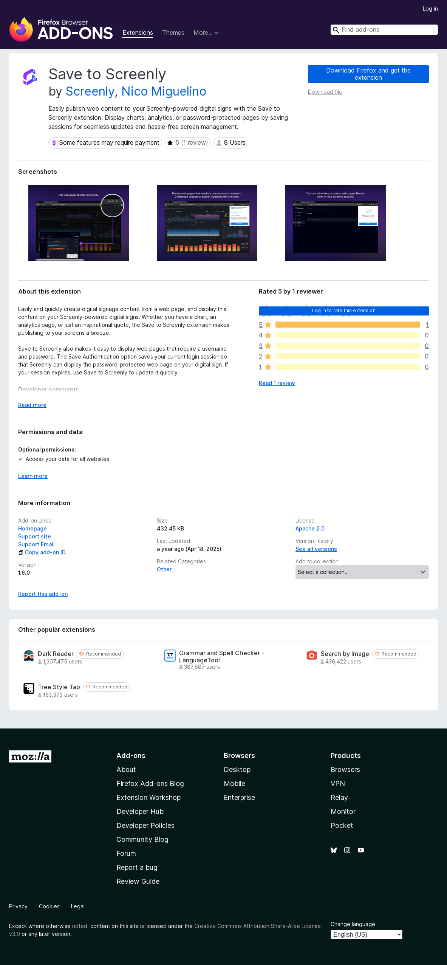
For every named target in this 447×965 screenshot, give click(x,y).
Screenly (90, 91)
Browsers (345, 769)
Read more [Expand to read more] (32, 405)
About (126, 769)
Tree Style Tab (59, 687)
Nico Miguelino (163, 91)
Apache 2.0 (310, 528)
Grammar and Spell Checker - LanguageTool (221, 657)
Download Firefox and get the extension (368, 73)
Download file (325, 91)
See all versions (316, 549)
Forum (126, 853)
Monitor (343, 811)
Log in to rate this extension (344, 310)
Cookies (49, 906)
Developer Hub (140, 811)
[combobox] (384, 30)
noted (79, 926)
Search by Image (345, 653)
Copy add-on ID (42, 552)
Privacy (18, 906)
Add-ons (130, 755)
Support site (34, 536)
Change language (353, 924)
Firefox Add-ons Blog (150, 783)
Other (164, 569)
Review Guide (137, 881)
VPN (338, 783)
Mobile (234, 783)
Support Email (36, 544)
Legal (78, 906)
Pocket (342, 825)
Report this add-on (43, 594)
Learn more (33, 476)
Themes (173, 32)
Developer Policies (145, 825)
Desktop (237, 769)
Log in (430, 8)
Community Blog (142, 839)
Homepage (32, 528)
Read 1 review (277, 383)
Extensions (137, 32)
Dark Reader (56, 653)
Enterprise (239, 797)
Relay (339, 797)
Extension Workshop (148, 797)
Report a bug (137, 867)
